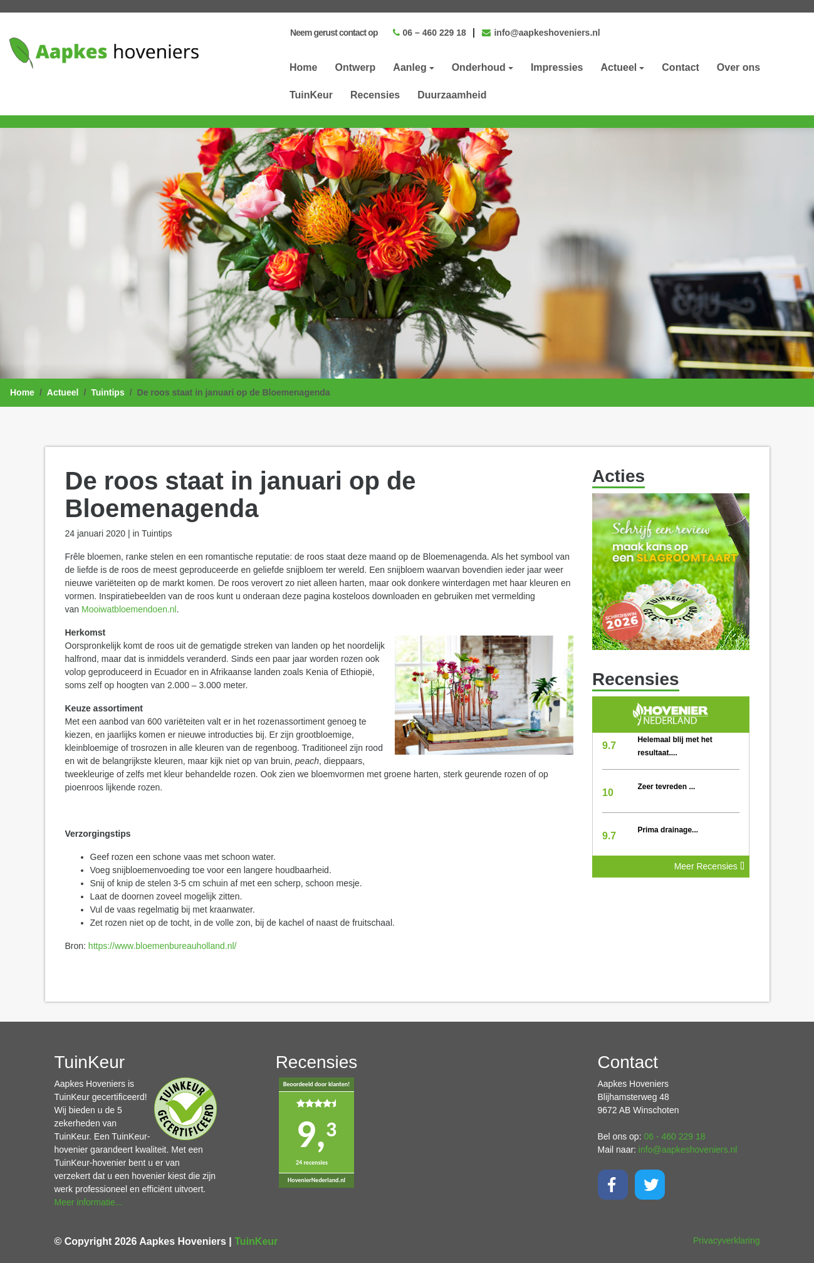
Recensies (375, 95)
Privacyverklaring (726, 1240)
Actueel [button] (619, 67)
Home (303, 67)
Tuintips (107, 392)
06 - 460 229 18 (674, 1136)
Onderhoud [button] (479, 67)
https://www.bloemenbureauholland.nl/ (162, 946)
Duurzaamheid (451, 95)
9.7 (609, 745)
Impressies (557, 67)
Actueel (63, 392)
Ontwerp (355, 67)
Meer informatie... (89, 1202)
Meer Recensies (709, 866)
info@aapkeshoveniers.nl (541, 33)
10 (607, 792)
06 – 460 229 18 (429, 33)
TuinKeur (311, 95)
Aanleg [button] (409, 67)
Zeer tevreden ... (666, 786)
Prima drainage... (667, 829)
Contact (680, 67)
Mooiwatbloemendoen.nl (129, 609)
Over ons (738, 67)
